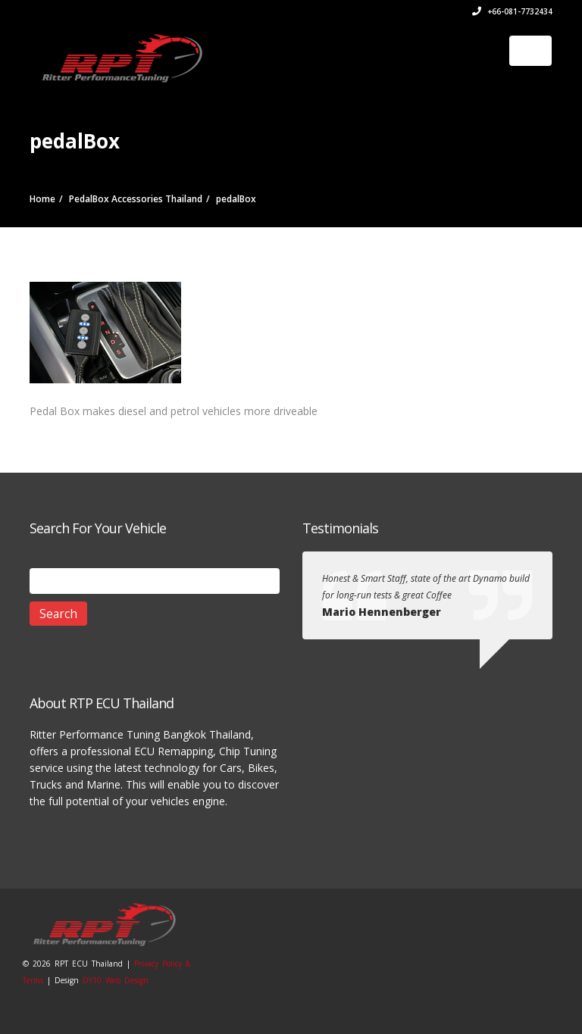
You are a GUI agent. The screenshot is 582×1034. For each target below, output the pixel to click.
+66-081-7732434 (512, 11)
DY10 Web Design (116, 980)
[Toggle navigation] (530, 51)
